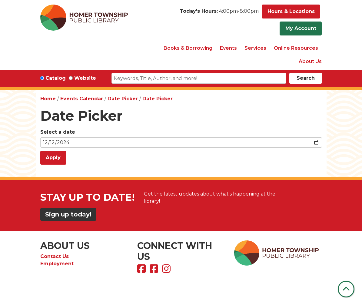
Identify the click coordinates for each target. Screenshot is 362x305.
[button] (219, 13)
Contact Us (54, 256)
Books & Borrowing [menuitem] (188, 48)
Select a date (57, 132)
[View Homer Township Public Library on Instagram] (167, 270)
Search (306, 78)
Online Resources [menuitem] (296, 48)
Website (85, 78)
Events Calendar (81, 99)
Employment (57, 263)
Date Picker (123, 99)
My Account (300, 28)
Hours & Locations (291, 11)
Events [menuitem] (228, 48)
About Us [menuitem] (310, 61)
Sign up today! (68, 214)
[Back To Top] (346, 289)
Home (48, 99)
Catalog (55, 78)
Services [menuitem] (255, 48)
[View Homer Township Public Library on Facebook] (142, 270)
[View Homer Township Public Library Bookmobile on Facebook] (155, 270)
